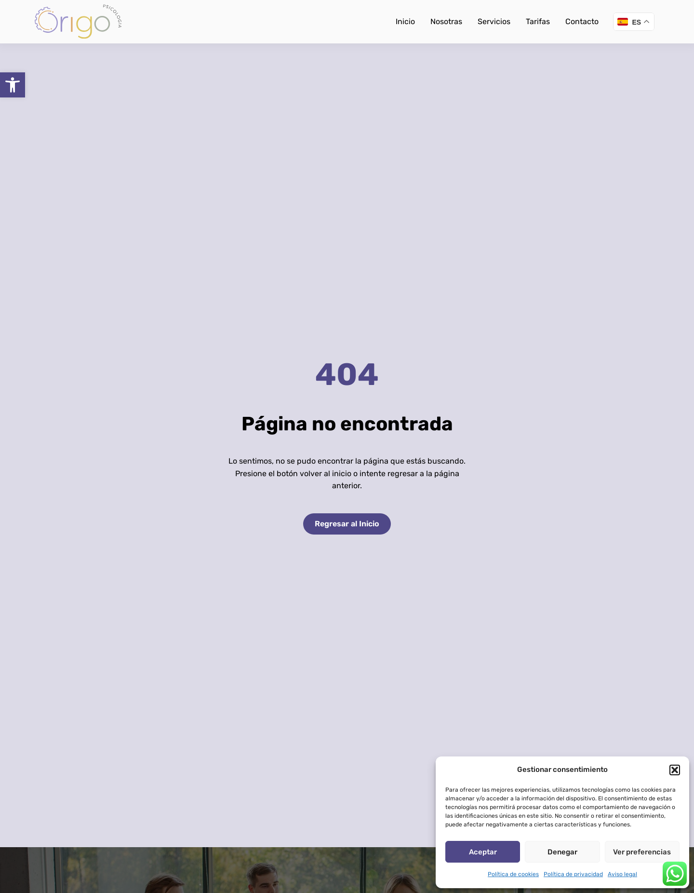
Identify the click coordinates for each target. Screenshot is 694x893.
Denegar (562, 852)
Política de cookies (513, 874)
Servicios (494, 21)
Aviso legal (622, 874)
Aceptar (483, 852)
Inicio (405, 21)
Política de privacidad (573, 874)
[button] (12, 84)
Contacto (582, 21)
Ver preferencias (642, 852)
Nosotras (446, 21)
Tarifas (538, 21)
